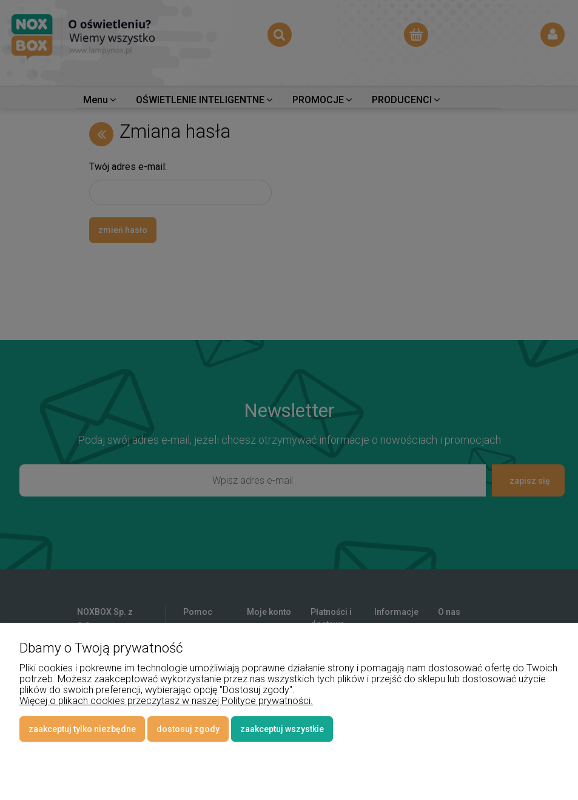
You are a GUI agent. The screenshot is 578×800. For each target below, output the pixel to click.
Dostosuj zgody (188, 729)
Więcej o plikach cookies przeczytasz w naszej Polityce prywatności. (166, 701)
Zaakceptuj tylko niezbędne (82, 729)
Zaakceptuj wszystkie (282, 729)
